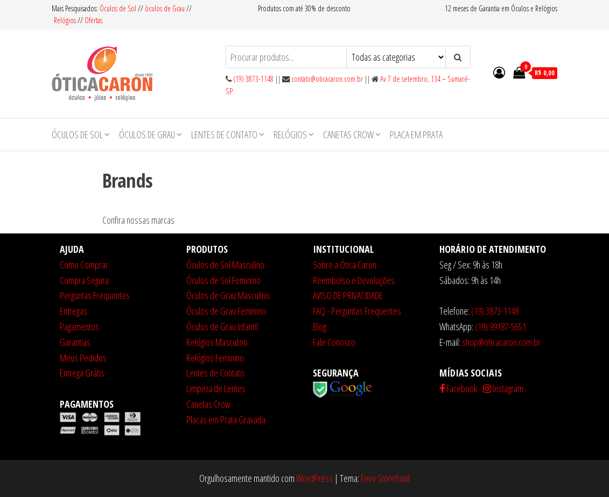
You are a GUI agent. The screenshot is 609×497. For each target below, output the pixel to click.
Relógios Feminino (215, 357)
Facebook (458, 388)
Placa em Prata (416, 134)
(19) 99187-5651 (500, 326)
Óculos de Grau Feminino (226, 310)
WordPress (314, 478)
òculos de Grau (165, 8)
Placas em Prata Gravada (225, 419)
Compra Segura (84, 280)
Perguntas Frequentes (95, 295)
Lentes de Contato (224, 134)
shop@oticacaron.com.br (501, 342)
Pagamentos (79, 326)
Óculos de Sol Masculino (225, 264)
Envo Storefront (385, 478)
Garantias (75, 342)
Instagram (503, 388)
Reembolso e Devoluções (354, 280)
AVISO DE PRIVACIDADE (348, 295)
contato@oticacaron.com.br (327, 79)
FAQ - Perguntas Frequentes (357, 310)
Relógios (65, 20)
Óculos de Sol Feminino (223, 280)
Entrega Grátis (82, 372)
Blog (319, 326)
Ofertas (93, 20)
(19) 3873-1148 (253, 79)
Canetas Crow (348, 134)
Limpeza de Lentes (216, 388)
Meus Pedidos (83, 357)
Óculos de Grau (147, 134)
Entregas (73, 310)
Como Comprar (84, 264)
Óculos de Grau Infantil (222, 326)
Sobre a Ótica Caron (344, 264)
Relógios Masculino (217, 342)
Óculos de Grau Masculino (228, 295)
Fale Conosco (334, 342)
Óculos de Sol (119, 8)
